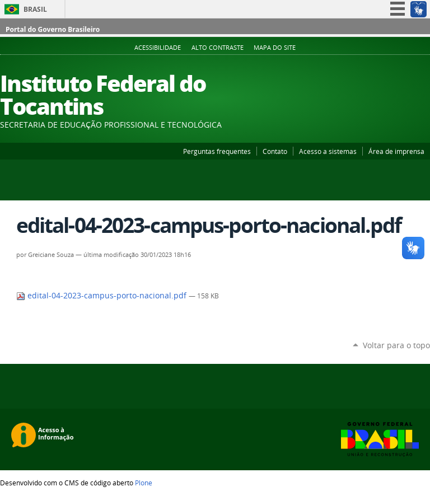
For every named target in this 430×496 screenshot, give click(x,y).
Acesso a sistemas (328, 151)
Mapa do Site (275, 48)
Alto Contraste (217, 48)
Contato (275, 151)
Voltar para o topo (396, 345)
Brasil (35, 9)
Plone (143, 482)
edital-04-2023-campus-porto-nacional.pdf (102, 296)
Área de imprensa (396, 151)
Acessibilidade (157, 48)
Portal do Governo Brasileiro (53, 29)
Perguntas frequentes (217, 151)
